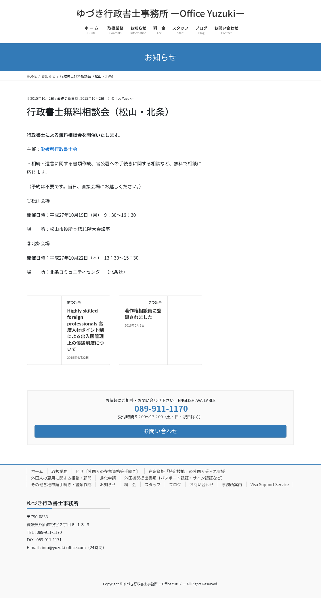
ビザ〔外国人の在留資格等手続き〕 (108, 471)
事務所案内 (232, 484)
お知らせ (108, 484)
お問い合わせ (202, 484)
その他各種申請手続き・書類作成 (61, 484)
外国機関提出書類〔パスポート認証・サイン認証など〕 (174, 478)
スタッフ (153, 484)
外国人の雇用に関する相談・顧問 (61, 478)
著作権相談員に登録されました (143, 313)
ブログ (175, 484)
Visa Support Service (270, 484)
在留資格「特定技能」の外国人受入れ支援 (187, 471)
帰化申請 (108, 478)
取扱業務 (59, 471)
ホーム (37, 471)
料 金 (130, 484)
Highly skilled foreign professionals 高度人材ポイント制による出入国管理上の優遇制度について (85, 329)
